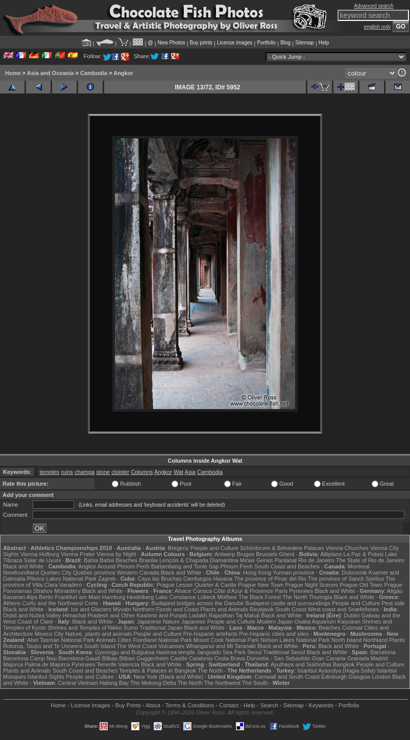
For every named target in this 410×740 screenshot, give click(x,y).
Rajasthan (221, 615)
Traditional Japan (160, 628)
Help (324, 42)
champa (84, 472)
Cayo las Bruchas (160, 579)
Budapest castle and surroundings (288, 603)
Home (13, 73)
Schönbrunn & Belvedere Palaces (282, 548)
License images (234, 42)
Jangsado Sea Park (221, 652)
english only (377, 27)
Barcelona (383, 652)
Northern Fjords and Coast (166, 609)
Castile (178, 658)
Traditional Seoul (284, 652)
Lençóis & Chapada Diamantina (198, 560)
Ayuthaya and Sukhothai (301, 664)
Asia (190, 472)
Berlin (46, 597)
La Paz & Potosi (363, 554)
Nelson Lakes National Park (295, 640)
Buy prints (201, 42)
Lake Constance (175, 597)
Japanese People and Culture (218, 621)
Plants (397, 640)
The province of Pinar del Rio (270, 579)
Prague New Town (260, 585)
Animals (106, 640)
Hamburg (113, 597)
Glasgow (359, 677)
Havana (223, 579)
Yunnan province (294, 572)
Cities (124, 640)
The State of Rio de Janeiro (370, 560)
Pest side (392, 603)
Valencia (128, 664)
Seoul (254, 652)
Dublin (351, 615)
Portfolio (266, 42)
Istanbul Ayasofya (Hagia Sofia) (336, 670)
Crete (92, 603)
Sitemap (304, 42)
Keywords (321, 705)
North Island (346, 640)
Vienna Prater (78, 554)
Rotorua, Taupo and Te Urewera (43, 646)
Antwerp (224, 554)
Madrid (379, 658)
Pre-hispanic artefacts (210, 634)
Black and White (23, 566)
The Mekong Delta (153, 683)
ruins (67, 472)
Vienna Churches (347, 548)
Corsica (202, 591)
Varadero (70, 585)
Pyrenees (300, 591)
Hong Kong (257, 572)
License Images (90, 705)
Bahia (91, 560)
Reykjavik (262, 609)
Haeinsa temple (175, 652)
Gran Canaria (329, 658)
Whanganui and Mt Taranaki (221, 646)
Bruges (245, 554)
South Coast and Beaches (287, 566)
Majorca (13, 664)
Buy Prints (128, 705)
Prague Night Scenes (311, 585)
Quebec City (55, 572)
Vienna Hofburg (39, 554)
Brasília (148, 560)
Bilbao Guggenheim (144, 658)
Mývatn (122, 609)
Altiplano (331, 554)
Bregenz (178, 548)
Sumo (131, 628)
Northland (375, 640)
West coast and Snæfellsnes (343, 609)
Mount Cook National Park (226, 640)
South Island (99, 646)
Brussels (266, 554)
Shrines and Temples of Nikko (84, 628)
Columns (142, 472)
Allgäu (395, 591)
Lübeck (206, 597)
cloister (120, 472)
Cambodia (93, 73)
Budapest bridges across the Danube (197, 603)
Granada (358, 658)
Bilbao (110, 658)
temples (50, 472)
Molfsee (227, 597)
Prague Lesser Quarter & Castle (196, 585)
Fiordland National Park (162, 640)
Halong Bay (114, 683)
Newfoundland (21, 572)
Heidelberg (140, 597)
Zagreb (107, 579)
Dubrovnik (354, 572)
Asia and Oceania (50, 73)
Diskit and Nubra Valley (32, 615)
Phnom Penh (236, 566)
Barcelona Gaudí (79, 658)
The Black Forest (259, 597)
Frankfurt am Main (78, 597)
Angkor (123, 73)
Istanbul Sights (46, 677)
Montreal (359, 566)
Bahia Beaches (118, 560)
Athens (11, 603)
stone (103, 472)
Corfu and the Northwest (52, 603)
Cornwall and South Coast (287, 677)
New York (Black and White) (168, 677)
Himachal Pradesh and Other (99, 615)
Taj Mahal (247, 615)
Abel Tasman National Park (60, 640)
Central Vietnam (78, 683)
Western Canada (138, 572)
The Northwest (222, 683)
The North (294, 597)
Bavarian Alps (20, 597)
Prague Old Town (361, 585)
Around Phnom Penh (124, 566)
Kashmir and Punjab (162, 615)
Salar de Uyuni (42, 560)
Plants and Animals (224, 609)
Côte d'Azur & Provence (243, 591)
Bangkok (344, 664)
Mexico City (49, 634)
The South (255, 683)
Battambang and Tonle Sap (185, 566)
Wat (178, 472)
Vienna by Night (116, 554)
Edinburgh (334, 677)
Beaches (330, 628)
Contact (228, 705)
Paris (281, 591)
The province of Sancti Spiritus (346, 579)
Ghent (287, 554)
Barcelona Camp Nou (30, 658)
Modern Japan (275, 621)
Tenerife (106, 664)
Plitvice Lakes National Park (61, 579)
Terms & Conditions (189, 705)
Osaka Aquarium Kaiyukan (327, 621)
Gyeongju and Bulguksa (125, 652)
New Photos (171, 42)
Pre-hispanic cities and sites (273, 634)
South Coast (290, 609)
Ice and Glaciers (91, 609)
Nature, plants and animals (98, 634)
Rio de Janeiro (316, 560)
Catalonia (200, 658)
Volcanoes (171, 646)
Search (269, 705)
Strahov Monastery (56, 591)
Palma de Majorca (47, 664)
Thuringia (320, 597)
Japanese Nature (158, 621)
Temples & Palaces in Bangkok (157, 670)
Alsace (183, 591)
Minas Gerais (256, 560)
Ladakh (198, 615)
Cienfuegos (197, 579)
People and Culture (214, 548)
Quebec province (94, 572)
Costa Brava (229, 658)
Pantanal (286, 560)
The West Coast (137, 646)
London (381, 677)
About (153, 705)
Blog (285, 42)
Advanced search (373, 6)
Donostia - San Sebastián (278, 658)
